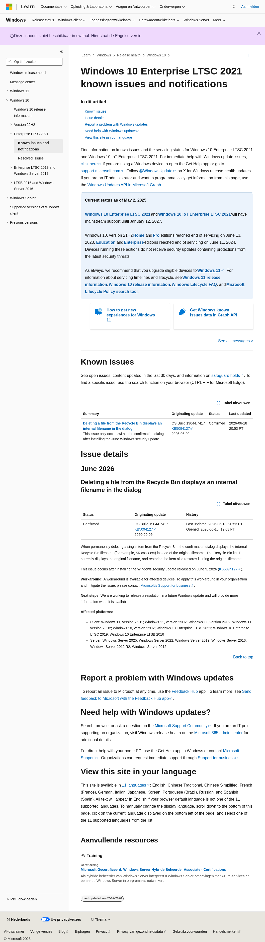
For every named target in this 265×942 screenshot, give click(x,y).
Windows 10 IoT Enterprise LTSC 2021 (194, 214)
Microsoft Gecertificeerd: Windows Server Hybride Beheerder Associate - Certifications (153, 870)
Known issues (95, 111)
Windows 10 (156, 55)
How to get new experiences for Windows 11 (131, 315)
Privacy (102, 931)
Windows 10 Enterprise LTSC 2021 (117, 214)
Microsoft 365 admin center (218, 733)
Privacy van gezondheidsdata (140, 931)
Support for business (216, 758)
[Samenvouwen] (61, 51)
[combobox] (34, 62)
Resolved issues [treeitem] (31, 158)
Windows (104, 55)
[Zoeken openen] (234, 6)
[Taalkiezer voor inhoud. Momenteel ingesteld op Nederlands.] (18, 920)
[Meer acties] (248, 55)
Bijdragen (82, 931)
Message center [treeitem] (22, 82)
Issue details (94, 118)
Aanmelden (250, 7)
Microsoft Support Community (181, 726)
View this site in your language (108, 137)
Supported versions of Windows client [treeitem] (34, 210)
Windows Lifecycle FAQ (194, 284)
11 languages (134, 785)
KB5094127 (180, 428)
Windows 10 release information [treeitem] (30, 112)
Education (105, 242)
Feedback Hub (185, 691)
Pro (156, 235)
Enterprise (134, 242)
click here (89, 164)
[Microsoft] (9, 7)
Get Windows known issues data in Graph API (213, 312)
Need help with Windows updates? (112, 131)
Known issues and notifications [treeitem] (33, 146)
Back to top (243, 657)
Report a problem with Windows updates (116, 124)
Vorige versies (41, 931)
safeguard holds (225, 375)
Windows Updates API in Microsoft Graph (124, 185)
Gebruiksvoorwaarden (189, 931)
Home (138, 235)
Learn (86, 55)
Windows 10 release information (139, 284)
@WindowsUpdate (155, 171)
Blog (61, 931)
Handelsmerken (225, 931)
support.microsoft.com (100, 171)
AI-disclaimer (14, 931)
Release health (128, 55)
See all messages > (235, 341)
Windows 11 (208, 270)
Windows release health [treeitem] (28, 73)
